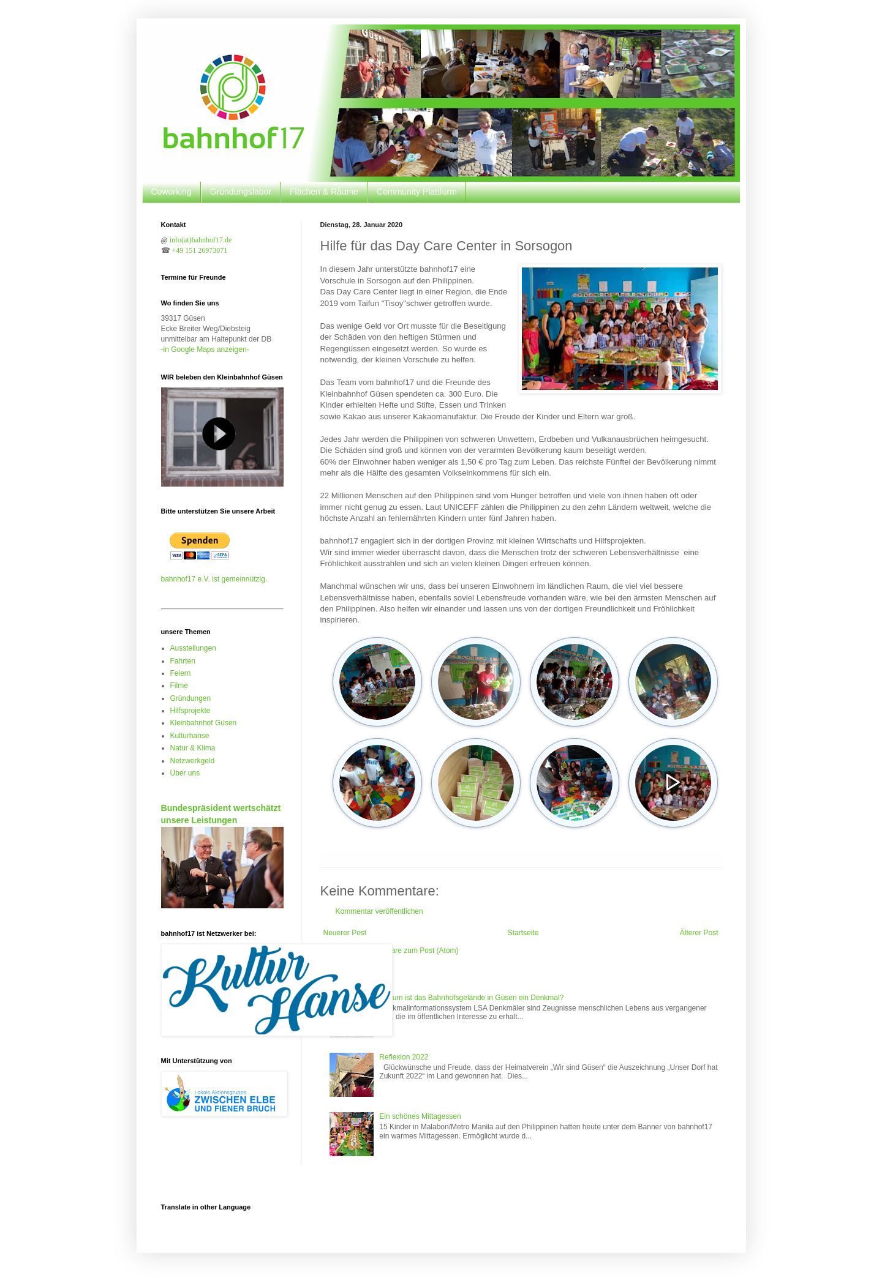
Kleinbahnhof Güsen (203, 723)
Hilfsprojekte (190, 710)
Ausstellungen (193, 648)
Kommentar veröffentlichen (379, 911)
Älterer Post (699, 933)
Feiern (180, 673)
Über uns (185, 773)
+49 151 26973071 (200, 250)
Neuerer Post (345, 933)
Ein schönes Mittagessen (420, 1116)
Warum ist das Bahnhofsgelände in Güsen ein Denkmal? (471, 997)
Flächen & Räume (324, 191)
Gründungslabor (240, 191)
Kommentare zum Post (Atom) (409, 950)
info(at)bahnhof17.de (201, 240)
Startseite (523, 933)
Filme (179, 685)
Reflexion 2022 (403, 1057)
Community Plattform (417, 191)
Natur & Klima (193, 748)
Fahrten (182, 661)
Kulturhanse (189, 735)
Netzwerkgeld (192, 761)
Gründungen (190, 698)
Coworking (171, 191)
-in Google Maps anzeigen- (205, 349)
